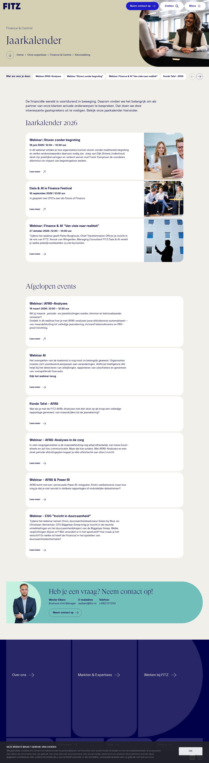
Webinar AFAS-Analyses (48, 76)
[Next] (199, 76)
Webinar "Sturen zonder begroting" (85, 76)
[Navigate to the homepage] (12, 6)
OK (191, 751)
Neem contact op (143, 6)
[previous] (192, 76)
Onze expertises (36, 55)
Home (20, 55)
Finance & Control (60, 55)
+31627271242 (107, 603)
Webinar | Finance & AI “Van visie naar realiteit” (133, 76)
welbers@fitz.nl (87, 603)
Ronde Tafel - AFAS (173, 76)
